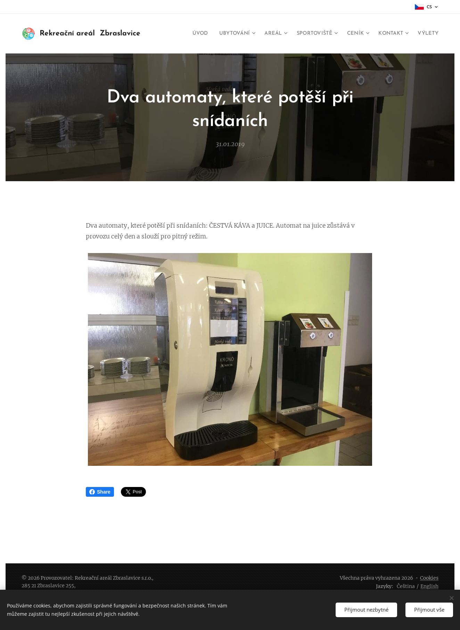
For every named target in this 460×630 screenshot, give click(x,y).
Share (99, 492)
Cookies (429, 578)
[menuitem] (189, 33)
